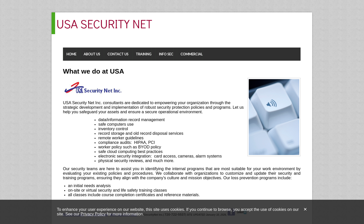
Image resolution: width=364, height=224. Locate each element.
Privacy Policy (93, 214)
